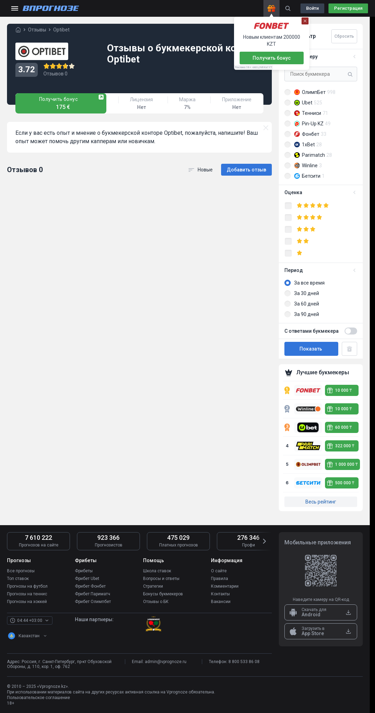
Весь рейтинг (320, 502)
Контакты (220, 593)
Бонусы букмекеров (163, 593)
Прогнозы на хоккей (27, 601)
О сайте (219, 570)
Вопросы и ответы (161, 578)
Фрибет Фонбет (90, 586)
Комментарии (225, 586)
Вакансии (221, 601)
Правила (219, 578)
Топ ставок (18, 578)
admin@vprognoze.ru (165, 661)
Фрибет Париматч (92, 593)
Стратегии (153, 586)
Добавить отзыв (246, 169)
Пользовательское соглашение (38, 697)
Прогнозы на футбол (27, 586)
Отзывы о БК (156, 601)
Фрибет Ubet (87, 578)
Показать (311, 349)
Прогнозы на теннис (27, 593)
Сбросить (344, 36)
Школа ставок (157, 570)
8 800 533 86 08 (244, 661)
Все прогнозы (21, 570)
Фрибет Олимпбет (93, 601)
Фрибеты (84, 570)
